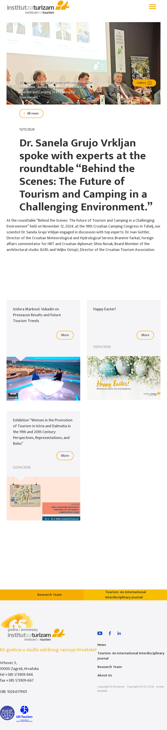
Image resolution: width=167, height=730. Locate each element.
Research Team (109, 667)
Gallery (144, 82)
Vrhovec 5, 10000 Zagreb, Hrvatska (19, 666)
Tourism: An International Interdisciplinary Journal (130, 655)
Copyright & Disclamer (111, 686)
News (101, 645)
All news (30, 113)
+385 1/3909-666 (19, 674)
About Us (104, 675)
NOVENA (102, 691)
